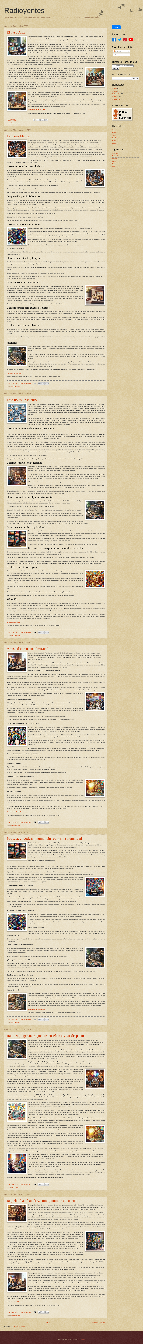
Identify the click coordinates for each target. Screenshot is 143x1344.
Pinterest (115, 164)
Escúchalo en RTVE (13, 622)
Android (114, 140)
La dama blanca (18, 136)
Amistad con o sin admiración (28, 649)
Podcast (114, 91)
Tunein (114, 135)
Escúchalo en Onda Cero (14, 373)
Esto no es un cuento (22, 400)
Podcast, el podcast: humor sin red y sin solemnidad (44, 838)
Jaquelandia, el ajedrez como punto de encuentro (42, 1201)
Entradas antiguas (99, 1322)
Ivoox (113, 130)
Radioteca (115, 96)
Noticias (114, 88)
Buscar (115, 68)
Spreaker (115, 143)
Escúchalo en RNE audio (36, 1009)
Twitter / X (115, 156)
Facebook (115, 153)
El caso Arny (16, 32)
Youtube (114, 158)
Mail (113, 166)
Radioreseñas (15, 123)
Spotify (114, 138)
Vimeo (114, 161)
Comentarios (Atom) (19, 1326)
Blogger (82, 1339)
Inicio (48, 1322)
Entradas (117, 51)
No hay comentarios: (24, 120)
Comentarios (118, 55)
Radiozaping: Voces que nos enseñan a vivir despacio (45, 1036)
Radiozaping (15, 1187)
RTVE (17, 1302)
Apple (114, 132)
